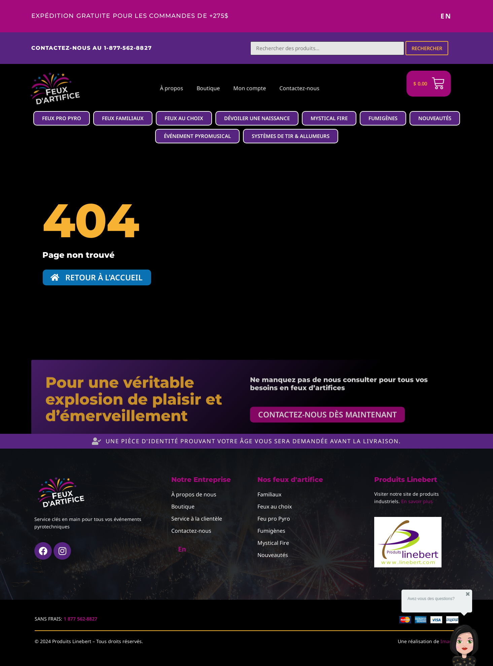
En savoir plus (417, 501)
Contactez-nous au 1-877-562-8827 (91, 48)
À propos (129, 88)
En (446, 16)
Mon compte (207, 88)
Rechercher (428, 48)
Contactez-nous (257, 88)
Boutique (166, 88)
